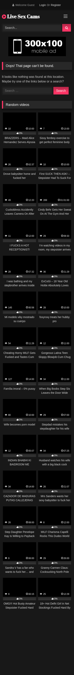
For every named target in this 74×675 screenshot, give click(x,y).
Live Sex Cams (21, 16)
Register (56, 5)
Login (42, 5)
